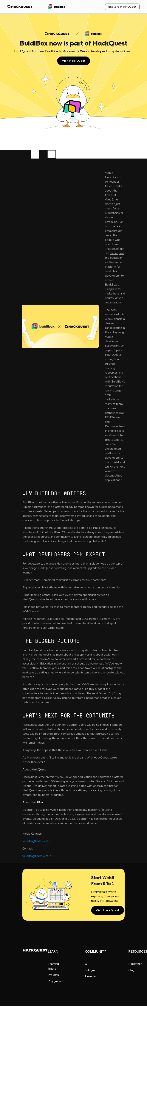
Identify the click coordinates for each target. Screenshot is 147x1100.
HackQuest (117, 253)
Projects (53, 975)
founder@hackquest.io (36, 841)
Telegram (91, 970)
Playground (55, 981)
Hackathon (135, 964)
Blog (131, 970)
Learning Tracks (53, 966)
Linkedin (90, 976)
